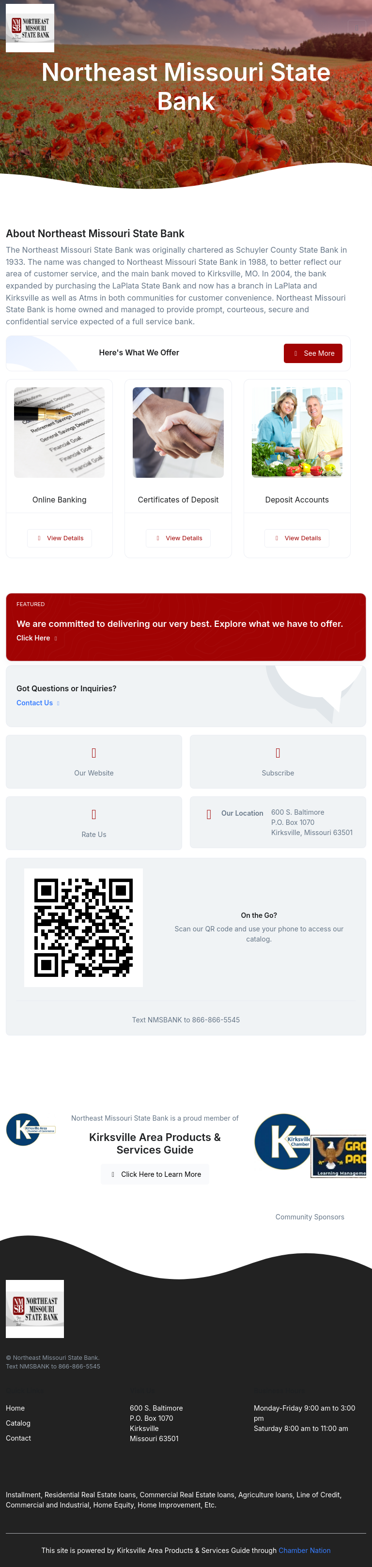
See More (313, 353)
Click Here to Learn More (155, 1174)
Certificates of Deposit (178, 499)
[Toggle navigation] (357, 28)
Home (15, 1408)
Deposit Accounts (297, 499)
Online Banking (59, 499)
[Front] (32, 28)
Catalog (18, 1423)
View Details (59, 538)
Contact (18, 1438)
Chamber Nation (305, 1550)
